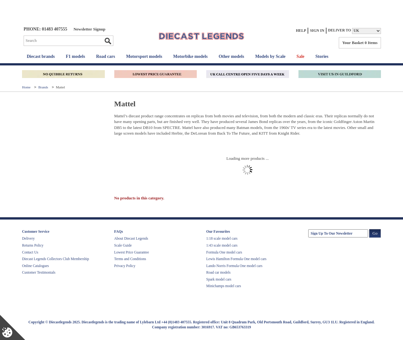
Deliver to (339, 30)
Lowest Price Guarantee (131, 252)
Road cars (105, 56)
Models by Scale (270, 56)
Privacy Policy (124, 266)
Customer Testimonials (38, 272)
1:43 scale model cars (221, 245)
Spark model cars (218, 279)
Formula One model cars (224, 252)
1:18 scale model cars (221, 238)
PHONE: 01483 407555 (45, 29)
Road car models (218, 272)
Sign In (317, 30)
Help (301, 30)
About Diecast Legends (131, 238)
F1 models (75, 56)
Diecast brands (41, 56)
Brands (43, 87)
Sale (300, 56)
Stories (321, 56)
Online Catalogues (35, 266)
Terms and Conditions (130, 259)
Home (26, 87)
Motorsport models (144, 56)
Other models (231, 56)
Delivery (28, 238)
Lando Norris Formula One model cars (234, 266)
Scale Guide (123, 245)
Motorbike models (190, 56)
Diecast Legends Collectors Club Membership (55, 259)
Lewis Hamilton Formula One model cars (236, 259)
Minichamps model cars (223, 286)
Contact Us (30, 252)
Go (107, 41)
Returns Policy (32, 245)
